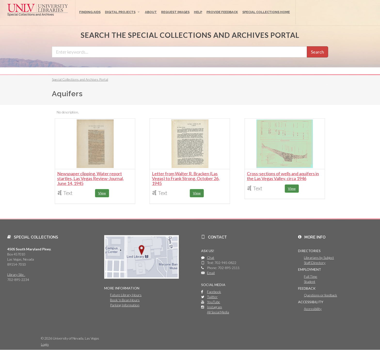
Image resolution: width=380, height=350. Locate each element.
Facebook (214, 292)
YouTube (213, 302)
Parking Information (124, 305)
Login (45, 344)
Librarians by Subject (319, 257)
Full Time (310, 276)
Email (211, 273)
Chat (210, 257)
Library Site (16, 274)
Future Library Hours (126, 295)
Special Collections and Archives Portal (80, 79)
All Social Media (218, 312)
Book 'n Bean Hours (125, 300)
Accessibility (313, 309)
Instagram (214, 307)
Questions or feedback (320, 295)
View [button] (102, 193)
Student (309, 281)
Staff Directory (314, 263)
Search (317, 52)
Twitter (212, 297)
